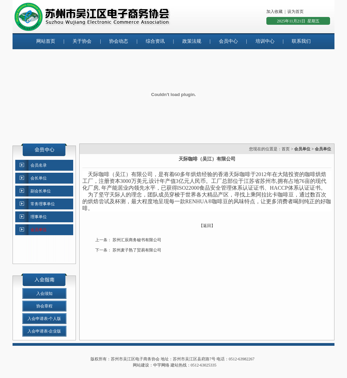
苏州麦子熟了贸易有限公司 (137, 250)
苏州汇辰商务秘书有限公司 (137, 240)
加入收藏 (274, 11)
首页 (286, 149)
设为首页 (295, 11)
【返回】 (207, 225)
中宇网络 (161, 365)
